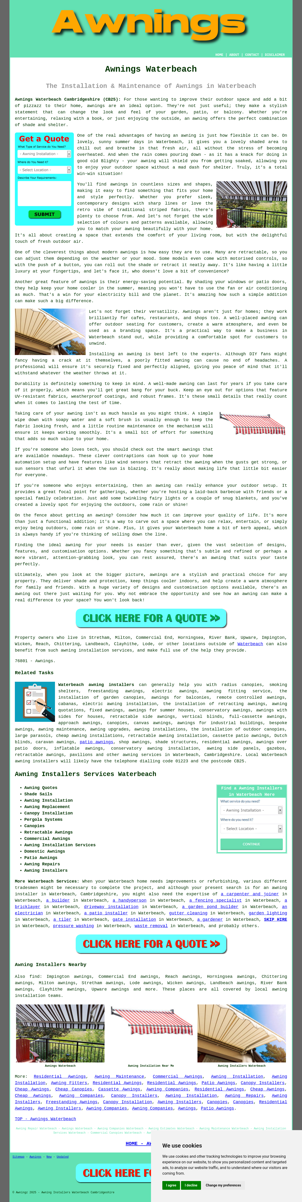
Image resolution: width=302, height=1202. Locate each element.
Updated (62, 1157)
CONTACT (252, 55)
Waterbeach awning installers (96, 684)
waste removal (151, 926)
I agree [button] (171, 1185)
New (49, 1157)
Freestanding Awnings (71, 1102)
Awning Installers (179, 1102)
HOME (219, 55)
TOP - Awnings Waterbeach (45, 1119)
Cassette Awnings (119, 1089)
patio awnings (96, 742)
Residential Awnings (60, 1076)
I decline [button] (191, 1185)
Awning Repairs (244, 1095)
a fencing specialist (215, 900)
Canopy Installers (263, 1083)
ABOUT (234, 55)
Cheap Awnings (32, 1089)
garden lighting (268, 913)
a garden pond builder (210, 907)
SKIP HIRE (275, 919)
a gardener (210, 919)
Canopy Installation (127, 1102)
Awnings (187, 1108)
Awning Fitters (69, 1083)
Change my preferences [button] (223, 1185)
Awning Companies (168, 1089)
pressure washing (73, 926)
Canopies (217, 1102)
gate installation (134, 919)
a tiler (62, 919)
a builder (58, 900)
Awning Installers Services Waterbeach (85, 774)
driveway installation (111, 907)
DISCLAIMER (275, 55)
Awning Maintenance (119, 1076)
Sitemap (18, 1157)
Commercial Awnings (177, 1076)
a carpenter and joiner (250, 894)
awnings (120, 989)
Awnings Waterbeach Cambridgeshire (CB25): (68, 99)
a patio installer (106, 913)
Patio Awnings (218, 1083)
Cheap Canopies (73, 1089)
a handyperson (129, 900)
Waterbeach (250, 644)
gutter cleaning (188, 913)
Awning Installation (237, 1076)
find (34, 976)
